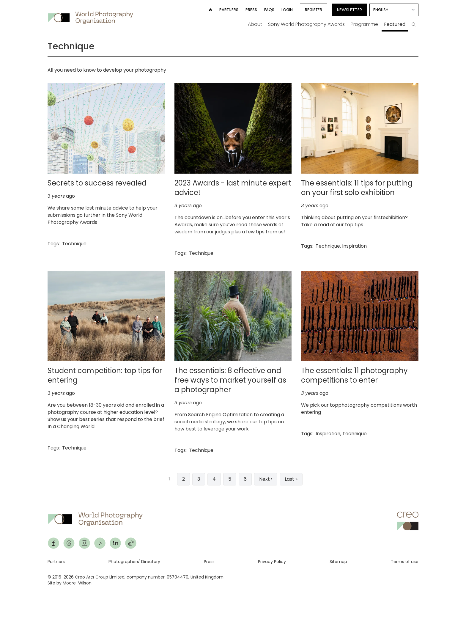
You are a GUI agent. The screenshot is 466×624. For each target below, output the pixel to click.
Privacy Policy (272, 562)
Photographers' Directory (134, 562)
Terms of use (404, 562)
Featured (394, 24)
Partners (228, 9)
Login (287, 9)
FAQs (269, 9)
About (255, 24)
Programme (364, 24)
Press (251, 9)
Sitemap (338, 562)
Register (313, 9)
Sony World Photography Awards (306, 24)
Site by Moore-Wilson (70, 583)
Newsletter (349, 10)
